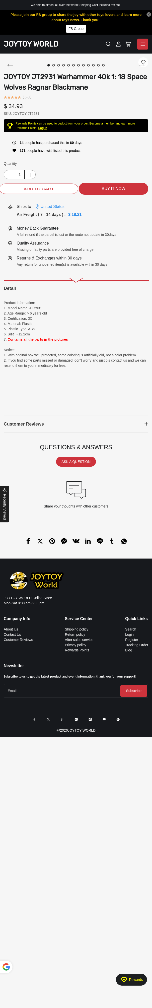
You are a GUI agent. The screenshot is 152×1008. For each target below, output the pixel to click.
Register (131, 640)
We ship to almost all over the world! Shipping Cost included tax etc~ (76, 5)
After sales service (79, 640)
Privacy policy (75, 645)
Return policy (75, 634)
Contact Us (12, 634)
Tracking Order (136, 645)
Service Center (79, 619)
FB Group (76, 29)
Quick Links (136, 619)
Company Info (17, 619)
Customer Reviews (18, 640)
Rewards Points (77, 650)
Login (129, 634)
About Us (11, 629)
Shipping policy (76, 629)
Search (130, 629)
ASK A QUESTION (76, 462)
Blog (128, 650)
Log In (42, 128)
